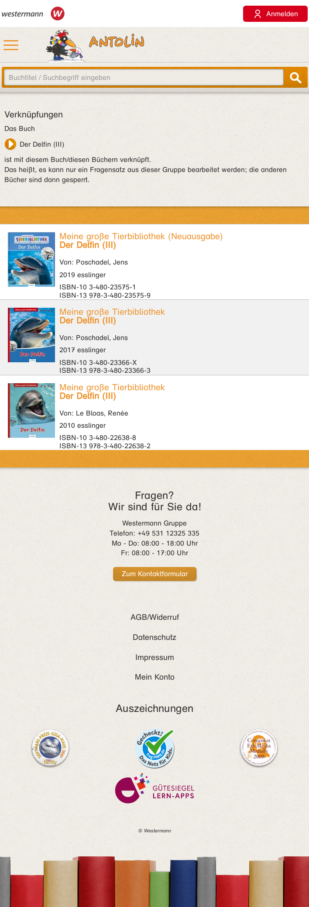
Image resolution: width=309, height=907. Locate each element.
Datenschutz (154, 637)
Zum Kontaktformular (155, 574)
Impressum (154, 657)
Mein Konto (155, 677)
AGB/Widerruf (154, 617)
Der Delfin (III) (42, 144)
